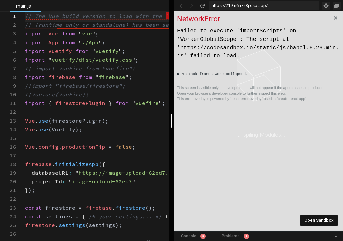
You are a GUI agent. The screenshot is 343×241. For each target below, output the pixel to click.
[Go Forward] (192, 6)
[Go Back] (181, 6)
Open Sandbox (319, 220)
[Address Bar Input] (264, 5)
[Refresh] (202, 6)
